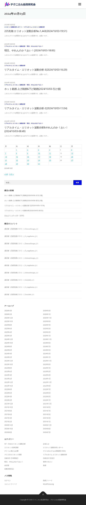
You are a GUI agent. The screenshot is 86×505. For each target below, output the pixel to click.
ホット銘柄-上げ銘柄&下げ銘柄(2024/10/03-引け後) (32, 88)
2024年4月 (8, 353)
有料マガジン (47, 462)
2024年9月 (47, 343)
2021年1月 (47, 421)
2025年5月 (47, 328)
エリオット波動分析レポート (13, 27)
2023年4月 (8, 375)
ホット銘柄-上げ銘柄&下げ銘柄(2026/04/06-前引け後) (23, 200)
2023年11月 (47, 361)
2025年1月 (47, 336)
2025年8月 (8, 325)
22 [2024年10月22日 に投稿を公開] (17, 160)
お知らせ (46, 444)
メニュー (80, 4)
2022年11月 (47, 382)
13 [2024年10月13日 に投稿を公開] (72, 153)
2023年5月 (47, 371)
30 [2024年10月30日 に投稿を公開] (28, 164)
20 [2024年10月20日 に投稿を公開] (72, 157)
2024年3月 (47, 353)
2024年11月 (47, 339)
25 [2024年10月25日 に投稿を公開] (50, 160)
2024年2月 (8, 357)
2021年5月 (47, 414)
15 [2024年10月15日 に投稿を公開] (17, 157)
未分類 (6, 465)
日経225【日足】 (49, 458)
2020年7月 (47, 432)
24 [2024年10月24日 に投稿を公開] (39, 160)
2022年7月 (47, 389)
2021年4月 (8, 418)
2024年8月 (8, 346)
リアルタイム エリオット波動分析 (34, 27)
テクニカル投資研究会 (58, 500)
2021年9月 (47, 407)
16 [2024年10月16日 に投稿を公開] (28, 157)
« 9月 (6, 174)
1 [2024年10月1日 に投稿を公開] (16, 150)
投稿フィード (47, 480)
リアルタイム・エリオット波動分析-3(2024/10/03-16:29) (35, 69)
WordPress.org (48, 484)
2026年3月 (47, 311)
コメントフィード (10, 484)
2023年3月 (47, 375)
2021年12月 (8, 404)
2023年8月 (8, 368)
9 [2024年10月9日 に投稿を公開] (27, 153)
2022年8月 (8, 389)
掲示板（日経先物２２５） (13, 229)
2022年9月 (47, 386)
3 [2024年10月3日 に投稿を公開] (38, 150)
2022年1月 (47, 400)
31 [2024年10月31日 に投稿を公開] (39, 164)
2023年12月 (8, 361)
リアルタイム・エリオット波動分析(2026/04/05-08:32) (23, 210)
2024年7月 (47, 346)
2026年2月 (8, 314)
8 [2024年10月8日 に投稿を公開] (16, 153)
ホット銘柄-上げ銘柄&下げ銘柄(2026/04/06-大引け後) (23, 195)
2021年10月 (8, 407)
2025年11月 (47, 318)
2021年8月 (8, 411)
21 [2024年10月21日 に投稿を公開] (6, 160)
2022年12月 (8, 382)
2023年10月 (8, 364)
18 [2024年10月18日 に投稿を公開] (50, 157)
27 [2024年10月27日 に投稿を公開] (72, 160)
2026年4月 (8, 311)
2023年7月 (47, 368)
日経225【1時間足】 (11, 458)
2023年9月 (47, 364)
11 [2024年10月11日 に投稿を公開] (50, 153)
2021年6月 (8, 414)
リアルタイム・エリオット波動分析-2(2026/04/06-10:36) (24, 205)
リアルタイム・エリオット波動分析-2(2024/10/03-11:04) (35, 108)
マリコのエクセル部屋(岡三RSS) (54, 451)
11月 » (11, 174)
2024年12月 (8, 339)
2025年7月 (47, 325)
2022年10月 (8, 386)
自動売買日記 (9, 469)
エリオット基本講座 (11, 447)
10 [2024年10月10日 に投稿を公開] (39, 153)
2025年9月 (47, 321)
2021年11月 (47, 404)
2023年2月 (8, 379)
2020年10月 (8, 429)
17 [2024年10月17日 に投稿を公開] (39, 157)
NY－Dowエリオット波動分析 (15, 444)
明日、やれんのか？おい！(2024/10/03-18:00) (29, 50)
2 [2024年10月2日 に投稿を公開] (27, 150)
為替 (44, 465)
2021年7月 (47, 411)
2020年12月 (8, 425)
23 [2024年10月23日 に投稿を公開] (28, 160)
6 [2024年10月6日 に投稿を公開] (71, 150)
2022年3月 (47, 396)
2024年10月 (8, 343)
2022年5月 (47, 393)
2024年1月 (47, 357)
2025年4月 (8, 332)
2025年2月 (8, 336)
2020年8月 (8, 432)
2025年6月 (8, 328)
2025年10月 (8, 321)
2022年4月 (8, 396)
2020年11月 (47, 425)
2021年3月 (47, 418)
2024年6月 (8, 350)
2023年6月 (8, 371)
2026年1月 (47, 314)
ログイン (7, 480)
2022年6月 (8, 393)
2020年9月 (47, 429)
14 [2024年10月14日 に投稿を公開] (6, 157)
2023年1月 (47, 379)
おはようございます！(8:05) (14, 215)
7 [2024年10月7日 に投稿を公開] (5, 153)
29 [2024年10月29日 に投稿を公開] (17, 164)
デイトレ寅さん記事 (11, 451)
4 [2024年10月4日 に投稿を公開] (49, 150)
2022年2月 (8, 400)
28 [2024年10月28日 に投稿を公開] (6, 164)
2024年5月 (47, 350)
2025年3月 (47, 332)
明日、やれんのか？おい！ (35, 46)
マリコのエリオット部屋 (13, 454)
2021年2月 (8, 421)
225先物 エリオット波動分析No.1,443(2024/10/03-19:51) (35, 31)
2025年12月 (8, 318)
